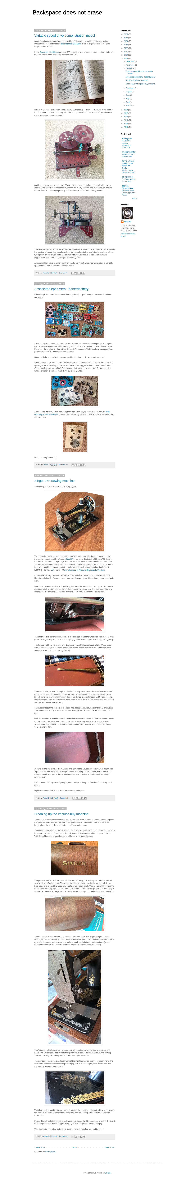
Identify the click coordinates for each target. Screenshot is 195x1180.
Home (75, 1147)
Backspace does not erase (67, 12)
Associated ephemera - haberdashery (61, 289)
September (130, 88)
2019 (126, 58)
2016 (126, 117)
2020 (126, 55)
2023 (126, 45)
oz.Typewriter (127, 177)
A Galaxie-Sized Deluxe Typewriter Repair (128, 193)
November (130, 65)
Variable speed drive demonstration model (64, 35)
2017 (126, 113)
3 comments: (64, 465)
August (129, 92)
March (128, 105)
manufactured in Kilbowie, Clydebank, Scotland (84, 570)
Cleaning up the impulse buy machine (61, 814)
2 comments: (64, 1136)
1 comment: (63, 273)
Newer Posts (40, 1147)
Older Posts (109, 1147)
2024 (126, 41)
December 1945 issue (49, 52)
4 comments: (64, 798)
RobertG (127, 222)
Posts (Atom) (50, 1152)
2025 (126, 38)
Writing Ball (127, 139)
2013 (126, 127)
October (129, 68)
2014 (126, 124)
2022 (126, 48)
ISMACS (68, 559)
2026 (126, 34)
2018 (126, 110)
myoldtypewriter (129, 152)
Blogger (108, 1173)
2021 (126, 52)
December (130, 61)
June (128, 95)
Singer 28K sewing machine (54, 481)
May (128, 98)
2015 (126, 120)
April (128, 102)
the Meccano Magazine (71, 44)
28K (52, 570)
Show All (134, 198)
